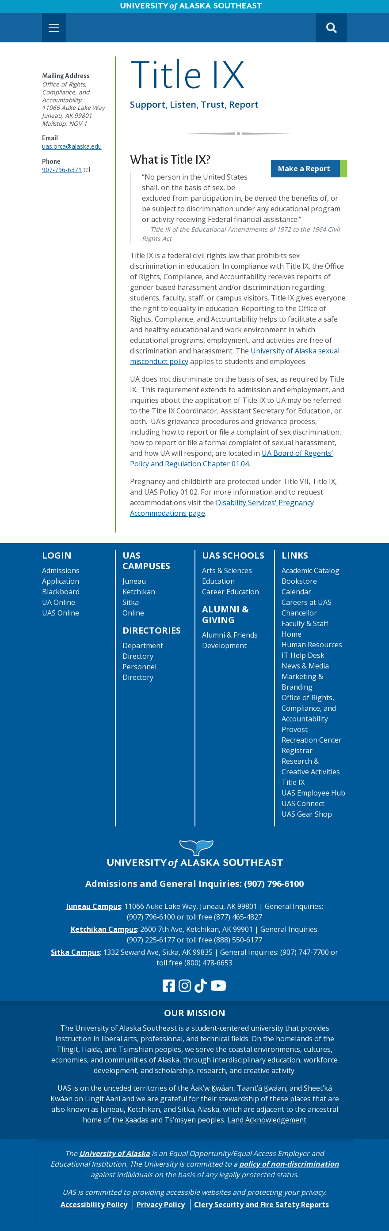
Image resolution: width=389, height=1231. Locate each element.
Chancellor (299, 613)
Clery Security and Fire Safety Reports (261, 1204)
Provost (295, 729)
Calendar (296, 592)
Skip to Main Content (41, 9)
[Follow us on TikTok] (200, 986)
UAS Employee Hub (313, 793)
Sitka (130, 602)
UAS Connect (303, 803)
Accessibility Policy (94, 1204)
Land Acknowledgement (266, 1120)
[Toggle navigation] (54, 27)
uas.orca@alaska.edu (72, 146)
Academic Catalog (310, 570)
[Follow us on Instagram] (185, 986)
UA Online (58, 602)
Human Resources (312, 644)
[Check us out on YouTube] (218, 986)
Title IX (293, 782)
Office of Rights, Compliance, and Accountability (309, 708)
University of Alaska (114, 1153)
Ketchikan (138, 592)
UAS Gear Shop (307, 814)
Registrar (297, 750)
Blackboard (61, 592)
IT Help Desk (303, 655)
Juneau (134, 581)
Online (133, 613)
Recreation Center (312, 740)
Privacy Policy (161, 1204)
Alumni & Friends (230, 635)
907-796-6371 (62, 169)
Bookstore (299, 581)
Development (224, 645)
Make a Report (304, 168)
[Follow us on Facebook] (169, 986)
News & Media (305, 666)
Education (218, 581)
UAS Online (60, 613)
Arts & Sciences (227, 570)
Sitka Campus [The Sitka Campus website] (75, 952)
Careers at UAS (307, 602)
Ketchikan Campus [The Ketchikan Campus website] (104, 929)
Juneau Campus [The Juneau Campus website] (93, 906)
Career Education (230, 592)
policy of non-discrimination (289, 1164)
